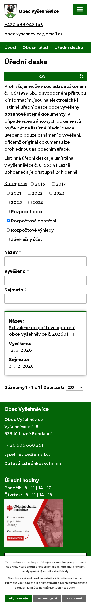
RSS (61, 76)
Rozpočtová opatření (33, 221)
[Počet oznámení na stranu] (74, 387)
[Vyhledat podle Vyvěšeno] (45, 280)
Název (11, 252)
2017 (61, 184)
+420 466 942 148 (23, 24)
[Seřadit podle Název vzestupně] (20, 251)
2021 (16, 193)
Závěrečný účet (26, 239)
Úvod (10, 47)
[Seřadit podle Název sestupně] (20, 253)
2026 (38, 202)
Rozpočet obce (27, 211)
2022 (37, 193)
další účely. (61, 571)
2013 (40, 184)
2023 (59, 193)
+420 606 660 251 (23, 445)
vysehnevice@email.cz (27, 454)
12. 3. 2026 (20, 350)
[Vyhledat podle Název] (45, 261)
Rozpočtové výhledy (32, 230)
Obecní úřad (35, 47)
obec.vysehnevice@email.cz (33, 34)
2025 (16, 202)
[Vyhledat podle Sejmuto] (45, 299)
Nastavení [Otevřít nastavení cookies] (74, 598)
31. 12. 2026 (21, 366)
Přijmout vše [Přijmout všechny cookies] (18, 598)
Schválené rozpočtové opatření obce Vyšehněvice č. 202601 (43, 331)
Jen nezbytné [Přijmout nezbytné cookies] (47, 598)
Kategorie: (15, 183)
